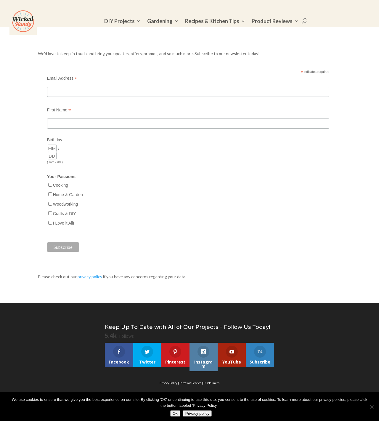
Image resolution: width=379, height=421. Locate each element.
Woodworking (65, 204)
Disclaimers (211, 383)
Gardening (160, 21)
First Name (59, 110)
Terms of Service (190, 383)
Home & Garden (68, 194)
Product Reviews (272, 21)
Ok (175, 413)
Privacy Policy (168, 383)
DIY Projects (119, 21)
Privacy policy (197, 413)
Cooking (60, 185)
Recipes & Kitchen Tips (212, 21)
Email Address (62, 78)
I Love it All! (63, 223)
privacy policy (90, 276)
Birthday (54, 139)
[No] (372, 407)
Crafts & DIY (64, 213)
